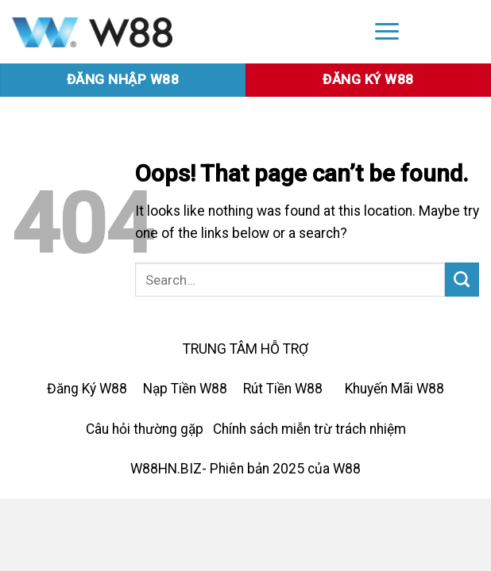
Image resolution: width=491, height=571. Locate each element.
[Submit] (462, 280)
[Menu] (387, 30)
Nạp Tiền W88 (185, 389)
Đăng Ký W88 (87, 389)
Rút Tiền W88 (283, 389)
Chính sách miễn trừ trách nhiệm (309, 429)
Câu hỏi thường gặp (144, 429)
